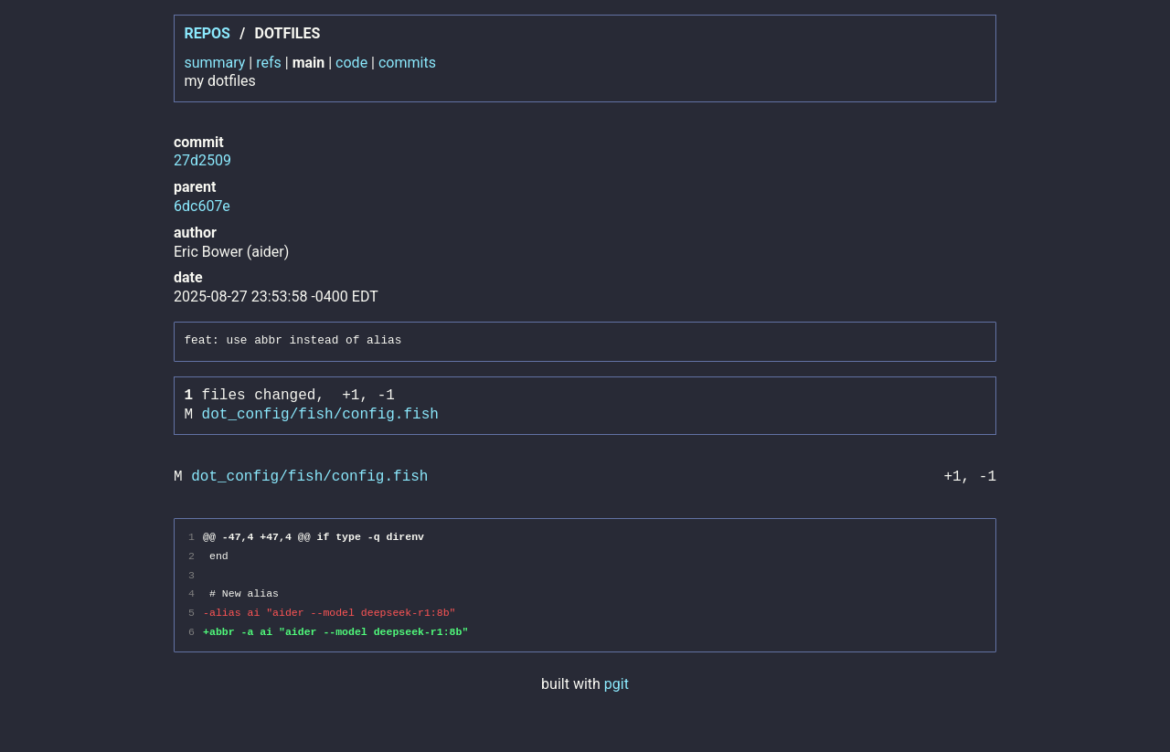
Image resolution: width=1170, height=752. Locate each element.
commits (407, 62)
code (351, 62)
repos (206, 33)
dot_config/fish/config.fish (320, 415)
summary (214, 62)
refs (269, 62)
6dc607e (202, 206)
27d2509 (202, 160)
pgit (616, 684)
